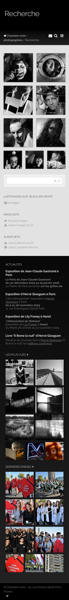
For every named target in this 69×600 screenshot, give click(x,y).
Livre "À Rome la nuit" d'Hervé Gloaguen (33, 335)
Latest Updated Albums (21, 247)
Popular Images (16, 220)
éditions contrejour (40, 343)
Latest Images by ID (18, 225)
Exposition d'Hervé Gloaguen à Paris (31, 294)
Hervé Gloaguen (51, 340)
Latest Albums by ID (18, 243)
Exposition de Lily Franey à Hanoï (28, 316)
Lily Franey (30, 324)
